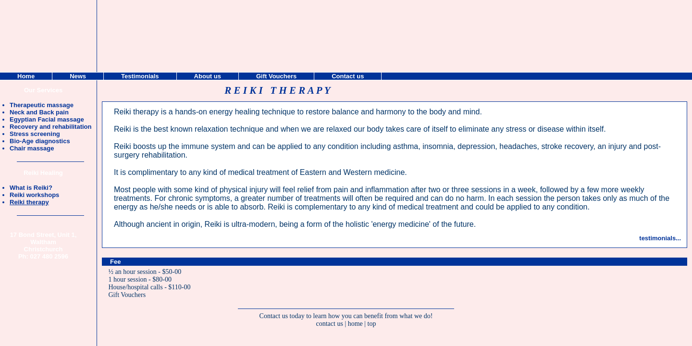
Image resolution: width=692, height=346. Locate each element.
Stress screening (35, 133)
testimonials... (660, 238)
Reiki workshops (34, 194)
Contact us (348, 76)
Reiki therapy (29, 202)
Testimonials (140, 76)
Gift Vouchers (127, 294)
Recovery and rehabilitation (51, 126)
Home (26, 76)
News (78, 76)
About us (207, 76)
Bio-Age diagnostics (40, 141)
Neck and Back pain (39, 112)
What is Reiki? (31, 187)
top (372, 323)
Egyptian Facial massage (47, 119)
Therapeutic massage (42, 105)
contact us (329, 323)
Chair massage (32, 148)
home (355, 323)
